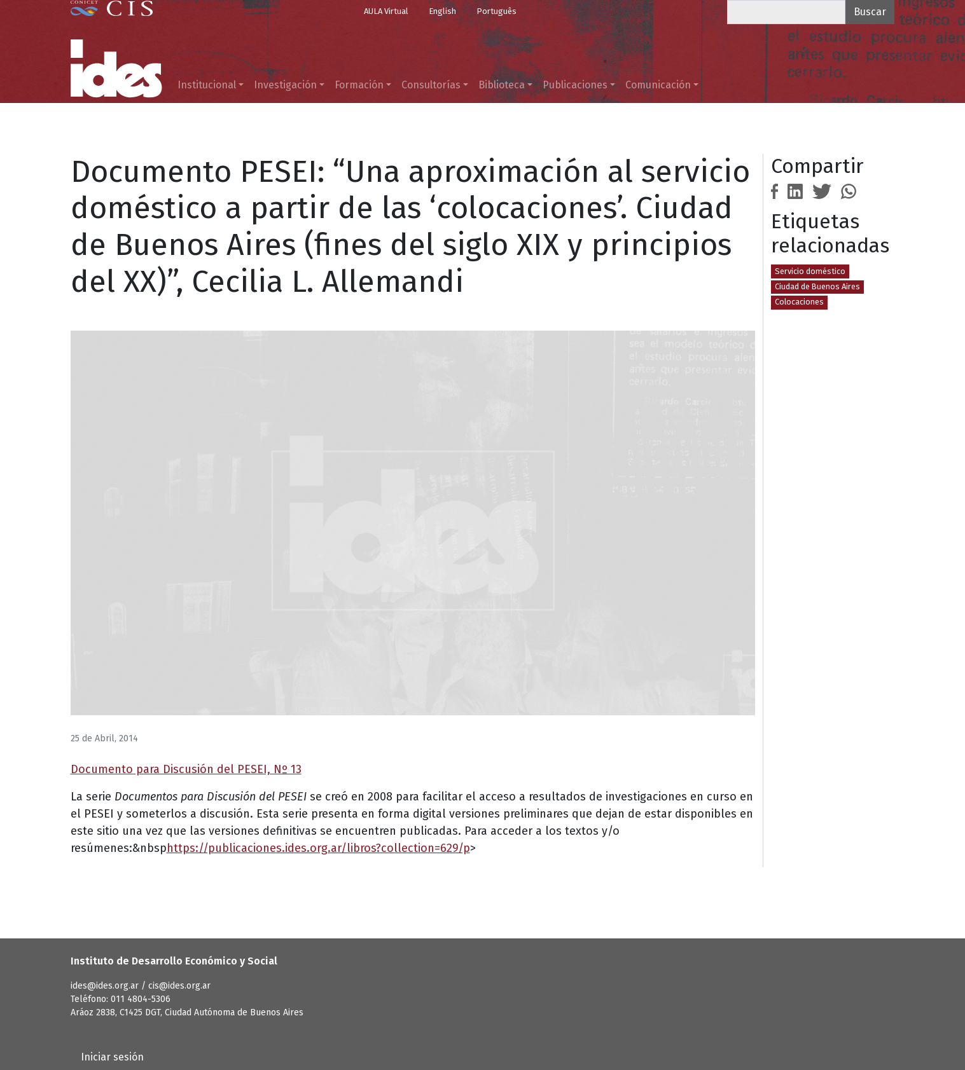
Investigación (285, 85)
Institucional (206, 85)
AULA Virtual (386, 11)
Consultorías (431, 85)
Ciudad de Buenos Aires (817, 286)
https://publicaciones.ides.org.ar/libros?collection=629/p (318, 848)
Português (496, 11)
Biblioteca (501, 85)
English (442, 11)
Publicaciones (575, 85)
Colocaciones (799, 301)
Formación (359, 85)
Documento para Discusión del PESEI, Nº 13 (186, 769)
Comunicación (658, 85)
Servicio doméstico (810, 271)
